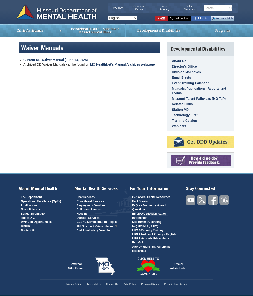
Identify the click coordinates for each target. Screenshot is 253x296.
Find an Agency (164, 8)
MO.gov (118, 7)
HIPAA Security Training (148, 230)
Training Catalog (184, 120)
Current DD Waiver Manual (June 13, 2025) (55, 60)
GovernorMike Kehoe (75, 266)
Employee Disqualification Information (149, 215)
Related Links (182, 104)
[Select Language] (122, 18)
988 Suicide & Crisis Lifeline (97, 226)
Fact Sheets (140, 201)
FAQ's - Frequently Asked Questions (149, 207)
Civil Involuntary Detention (94, 230)
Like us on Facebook (201, 18)
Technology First (185, 115)
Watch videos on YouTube (161, 18)
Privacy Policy (73, 284)
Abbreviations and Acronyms (151, 246)
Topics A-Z (28, 217)
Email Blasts (181, 77)
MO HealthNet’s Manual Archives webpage (122, 64)
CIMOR (25, 226)
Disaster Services (88, 217)
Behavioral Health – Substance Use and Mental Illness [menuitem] (95, 30)
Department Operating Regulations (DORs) (146, 224)
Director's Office (184, 66)
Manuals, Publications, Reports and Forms (199, 91)
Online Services (189, 8)
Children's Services (89, 209)
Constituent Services (90, 201)
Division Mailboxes (186, 72)
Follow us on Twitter (179, 18)
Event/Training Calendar (190, 83)
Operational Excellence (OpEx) (41, 201)
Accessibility (222, 18)
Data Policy (130, 284)
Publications (29, 205)
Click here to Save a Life (148, 266)
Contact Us (28, 230)
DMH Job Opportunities (36, 222)
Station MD (180, 109)
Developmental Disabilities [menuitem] (158, 31)
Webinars (179, 126)
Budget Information (33, 213)
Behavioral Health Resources (151, 197)
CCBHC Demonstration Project (97, 222)
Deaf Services (86, 197)
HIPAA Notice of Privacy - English (154, 234)
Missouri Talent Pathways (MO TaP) (199, 98)
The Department (31, 197)
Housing (82, 213)
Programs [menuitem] (222, 31)
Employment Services (91, 205)
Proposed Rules (150, 284)
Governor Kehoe (139, 8)
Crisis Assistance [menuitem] (31, 32)
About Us (179, 61)
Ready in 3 (139, 250)
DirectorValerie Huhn (178, 266)
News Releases (31, 209)
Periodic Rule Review (175, 284)
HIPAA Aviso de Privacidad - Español (150, 240)
